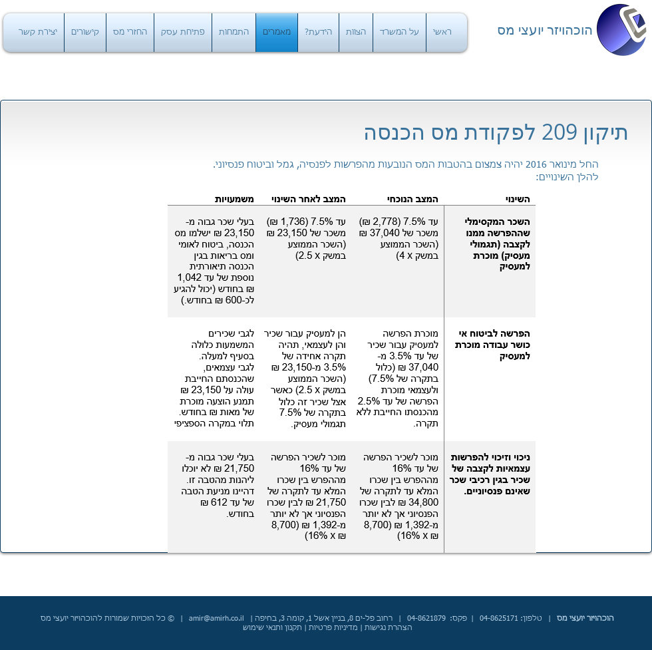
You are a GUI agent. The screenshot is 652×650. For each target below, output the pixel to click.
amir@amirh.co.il (216, 618)
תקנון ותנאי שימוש (272, 627)
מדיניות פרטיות (333, 627)
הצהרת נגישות (388, 627)
